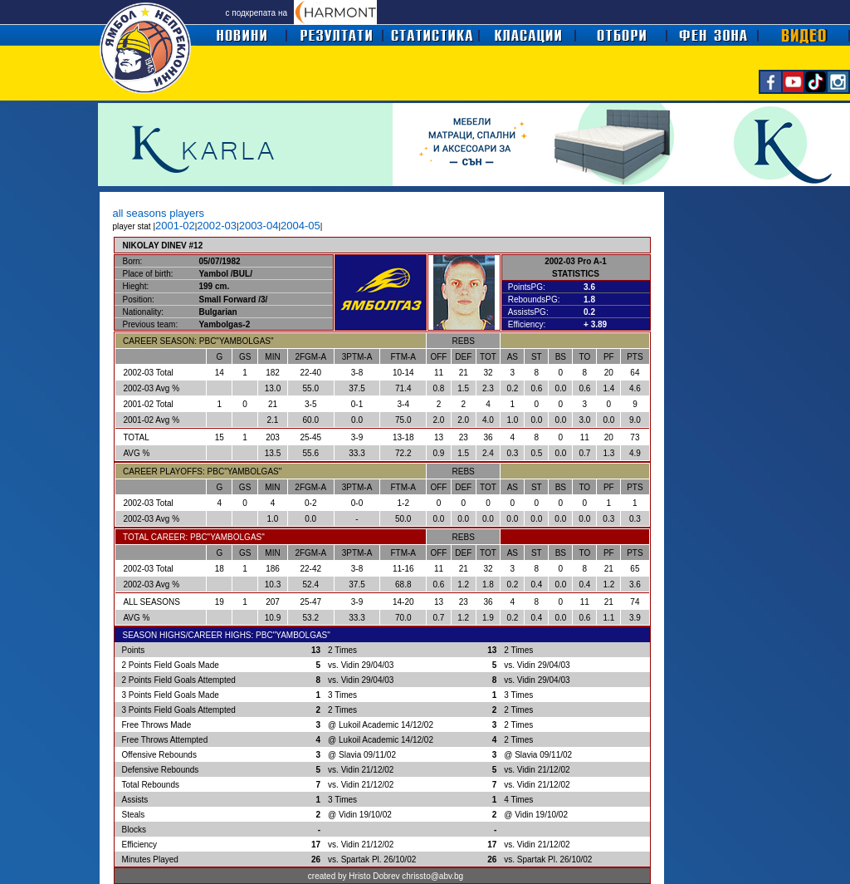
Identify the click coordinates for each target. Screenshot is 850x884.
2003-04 (259, 225)
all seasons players (159, 213)
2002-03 (217, 225)
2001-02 (175, 225)
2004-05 (300, 225)
